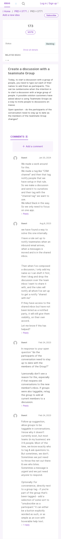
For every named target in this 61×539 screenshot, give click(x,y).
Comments (19, 136)
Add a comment (33, 146)
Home (7, 11)
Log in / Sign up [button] (49, 3)
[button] (16, 3)
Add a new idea (11, 15)
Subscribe (51, 15)
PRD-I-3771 (20, 11)
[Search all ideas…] (31, 4)
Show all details (30, 50)
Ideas (7, 3)
